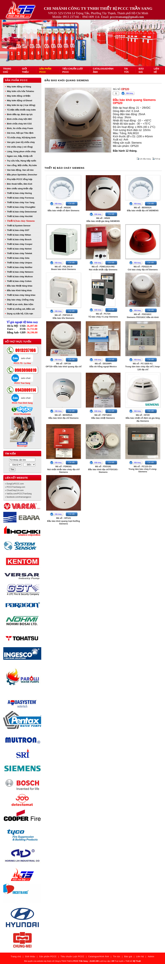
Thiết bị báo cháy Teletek (19, 253)
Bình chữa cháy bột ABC (19, 119)
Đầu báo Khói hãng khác (19, 290)
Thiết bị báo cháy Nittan (19, 235)
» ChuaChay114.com (14, 490)
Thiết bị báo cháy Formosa (20, 198)
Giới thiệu (30, 956)
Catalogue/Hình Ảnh (98, 956)
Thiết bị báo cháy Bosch (19, 239)
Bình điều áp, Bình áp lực (20, 114)
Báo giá (128, 956)
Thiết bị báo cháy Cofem (19, 281)
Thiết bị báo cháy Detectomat (22, 211)
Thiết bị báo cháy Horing (19, 193)
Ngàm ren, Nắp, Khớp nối (20, 156)
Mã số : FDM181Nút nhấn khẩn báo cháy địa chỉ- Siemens (63, 469)
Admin (151, 956)
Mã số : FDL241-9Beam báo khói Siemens (63, 267)
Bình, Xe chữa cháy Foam (20, 128)
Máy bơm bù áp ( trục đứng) (21, 105)
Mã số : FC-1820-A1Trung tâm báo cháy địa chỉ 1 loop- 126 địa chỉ (142, 366)
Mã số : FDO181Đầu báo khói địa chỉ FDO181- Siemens (103, 469)
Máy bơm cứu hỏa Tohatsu (20, 91)
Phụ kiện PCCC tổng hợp (19, 179)
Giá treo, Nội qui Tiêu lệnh (20, 133)
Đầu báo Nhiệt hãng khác (20, 286)
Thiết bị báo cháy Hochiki (20, 216)
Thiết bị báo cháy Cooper (19, 244)
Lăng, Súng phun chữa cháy (21, 151)
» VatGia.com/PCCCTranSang (18, 494)
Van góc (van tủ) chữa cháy (21, 142)
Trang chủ (16, 956)
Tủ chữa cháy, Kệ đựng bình (21, 137)
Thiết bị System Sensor (19, 225)
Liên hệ (140, 956)
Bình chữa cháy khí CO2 (19, 123)
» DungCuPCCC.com (14, 484)
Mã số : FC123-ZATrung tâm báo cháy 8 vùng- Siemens (143, 469)
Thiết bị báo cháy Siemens (21, 221)
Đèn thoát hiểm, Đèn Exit (19, 184)
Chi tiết (71, 203)
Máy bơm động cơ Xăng (19, 86)
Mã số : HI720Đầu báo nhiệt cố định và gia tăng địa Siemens (143, 418)
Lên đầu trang (145, 159)
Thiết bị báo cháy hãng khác (21, 295)
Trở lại (157, 159)
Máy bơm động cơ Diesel (19, 100)
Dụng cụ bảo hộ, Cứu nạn (20, 313)
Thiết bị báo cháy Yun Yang (20, 202)
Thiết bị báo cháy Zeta (18, 258)
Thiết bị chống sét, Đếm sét (21, 309)
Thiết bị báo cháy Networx (20, 272)
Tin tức (116, 956)
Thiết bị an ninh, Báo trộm (20, 304)
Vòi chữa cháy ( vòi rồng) (20, 147)
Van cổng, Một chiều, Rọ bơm (22, 165)
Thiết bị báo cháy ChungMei (21, 207)
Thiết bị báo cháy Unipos (19, 262)
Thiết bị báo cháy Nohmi (19, 248)
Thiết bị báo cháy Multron (20, 276)
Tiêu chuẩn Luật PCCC (72, 956)
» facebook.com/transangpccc (18, 497)
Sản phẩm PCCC (16, 80)
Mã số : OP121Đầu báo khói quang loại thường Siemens (63, 521)
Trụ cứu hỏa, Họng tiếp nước (21, 160)
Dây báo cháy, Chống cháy (20, 299)
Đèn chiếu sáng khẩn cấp (20, 188)
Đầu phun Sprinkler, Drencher (22, 174)
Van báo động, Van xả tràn (20, 170)
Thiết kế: (133, 961)
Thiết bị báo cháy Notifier (19, 267)
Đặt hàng (129, 93)
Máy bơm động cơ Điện (18, 96)
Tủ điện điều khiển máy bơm (21, 110)
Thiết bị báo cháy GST (18, 230)
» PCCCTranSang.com (15, 487)
